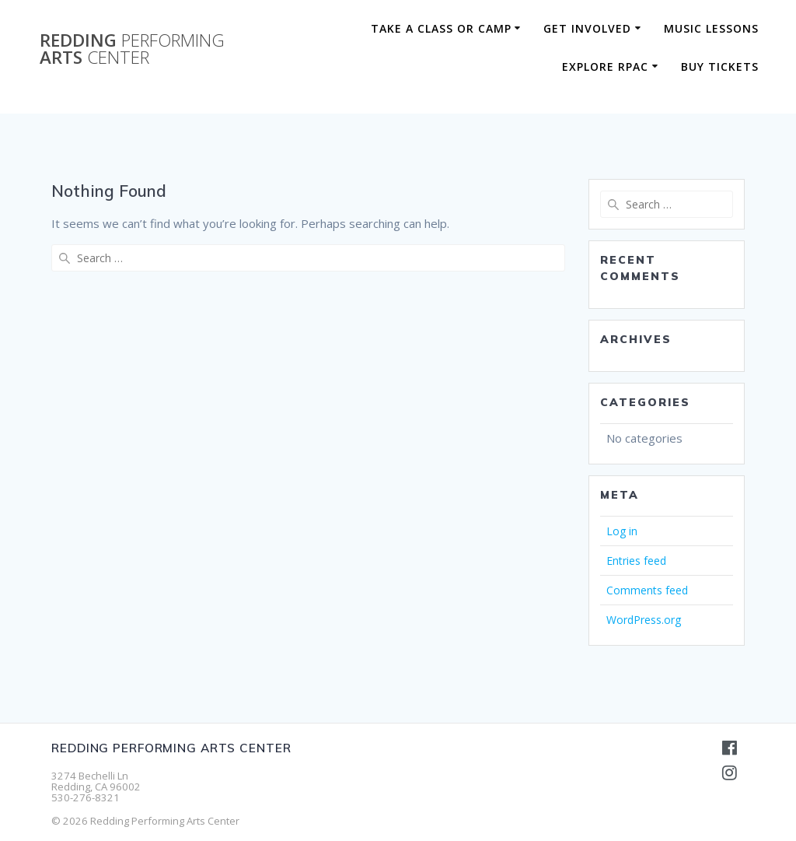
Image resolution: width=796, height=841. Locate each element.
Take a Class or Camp (441, 28)
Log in (621, 531)
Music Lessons (711, 28)
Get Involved (587, 28)
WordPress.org (643, 619)
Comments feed (647, 590)
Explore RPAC (605, 66)
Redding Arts (132, 49)
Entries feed (636, 560)
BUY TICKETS (720, 66)
